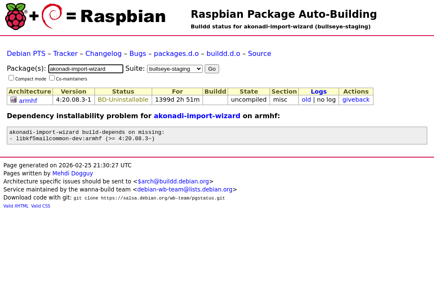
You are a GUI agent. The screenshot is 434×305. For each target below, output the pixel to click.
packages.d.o (176, 54)
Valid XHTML (15, 208)
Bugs (137, 54)
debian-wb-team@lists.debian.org (185, 192)
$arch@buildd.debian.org (173, 184)
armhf (28, 100)
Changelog (103, 54)
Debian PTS (26, 54)
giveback (356, 99)
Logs (319, 91)
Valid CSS (40, 208)
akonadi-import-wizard (197, 116)
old (306, 99)
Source (259, 54)
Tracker (65, 54)
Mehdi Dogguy (72, 176)
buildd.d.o (223, 54)
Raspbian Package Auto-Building (284, 14)
